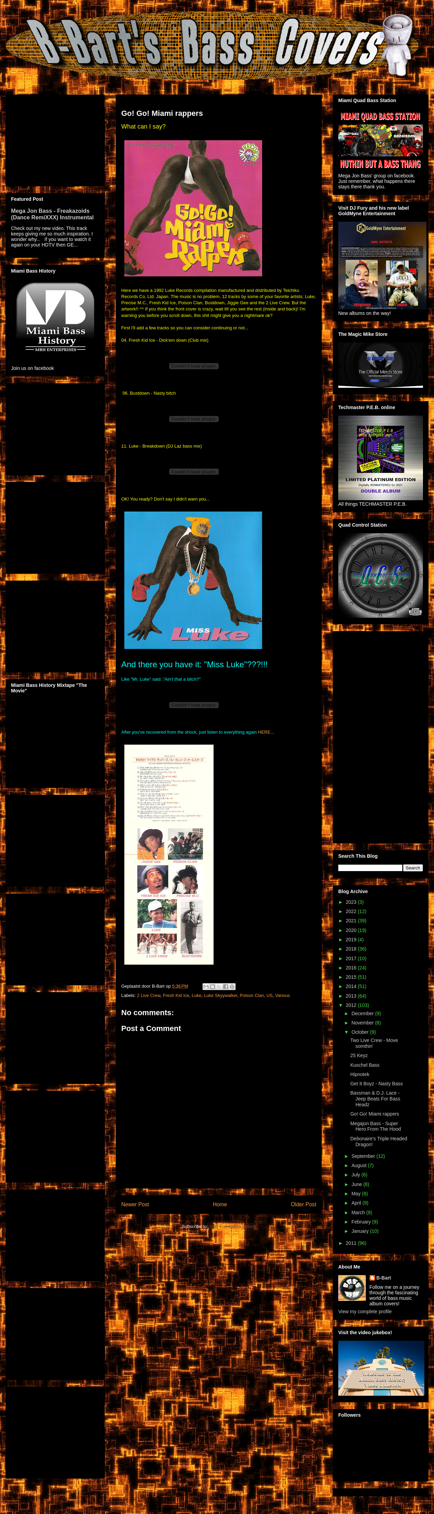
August (359, 1165)
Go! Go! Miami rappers (374, 1114)
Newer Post (135, 1204)
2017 (352, 958)
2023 (352, 902)
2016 (352, 967)
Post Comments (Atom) (232, 1226)
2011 (352, 1243)
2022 (352, 911)
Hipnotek (359, 1074)
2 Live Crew (149, 995)
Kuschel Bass (365, 1065)
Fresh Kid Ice (176, 995)
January (360, 1231)
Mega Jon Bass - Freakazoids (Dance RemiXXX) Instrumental (52, 214)
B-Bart (383, 1278)
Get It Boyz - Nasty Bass (376, 1083)
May (356, 1193)
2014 (352, 986)
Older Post (303, 1204)
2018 (352, 949)
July (356, 1174)
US (269, 995)
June (357, 1184)
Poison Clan (252, 995)
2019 (352, 939)
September (363, 1156)
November (363, 1022)
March (358, 1212)
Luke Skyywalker (220, 995)
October (360, 1032)
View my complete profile (365, 1311)
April (356, 1203)
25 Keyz (359, 1055)
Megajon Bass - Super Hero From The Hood (375, 1126)
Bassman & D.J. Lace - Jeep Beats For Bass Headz (375, 1098)
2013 (352, 996)
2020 (352, 930)
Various (282, 995)
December (363, 1013)
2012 (352, 1005)
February (361, 1222)
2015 (352, 977)
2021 (352, 920)
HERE (264, 732)
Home (220, 1204)
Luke (197, 995)
